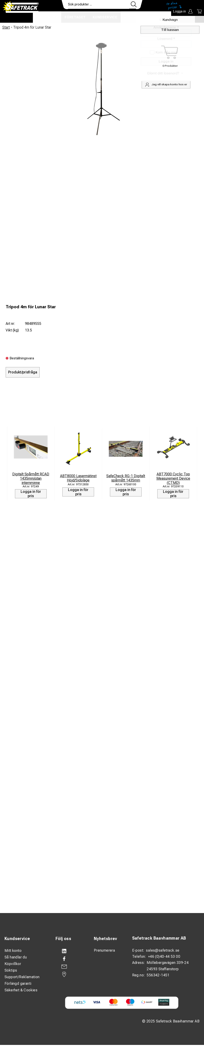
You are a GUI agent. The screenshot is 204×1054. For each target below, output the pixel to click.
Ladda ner (158, 17)
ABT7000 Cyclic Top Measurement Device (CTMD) (173, 478)
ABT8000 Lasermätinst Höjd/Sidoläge (78, 478)
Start (6, 27)
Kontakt (132, 17)
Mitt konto (13, 950)
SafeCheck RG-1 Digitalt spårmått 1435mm (125, 478)
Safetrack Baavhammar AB (159, 938)
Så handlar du (16, 957)
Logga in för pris (31, 493)
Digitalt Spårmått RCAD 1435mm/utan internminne (30, 478)
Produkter (47, 17)
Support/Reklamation (22, 977)
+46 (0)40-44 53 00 (164, 956)
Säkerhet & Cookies (21, 990)
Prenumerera (104, 950)
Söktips (11, 970)
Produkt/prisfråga (22, 372)
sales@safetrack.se (162, 950)
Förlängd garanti (18, 983)
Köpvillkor (13, 964)
